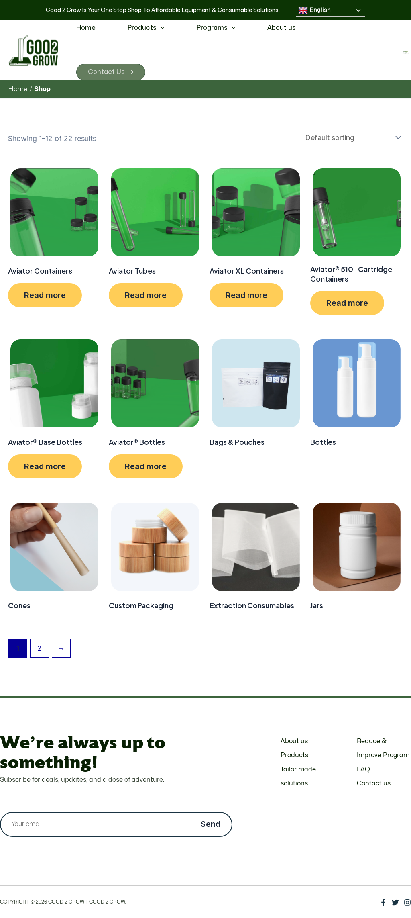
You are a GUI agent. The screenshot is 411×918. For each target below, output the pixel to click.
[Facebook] (383, 902)
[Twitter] (395, 902)
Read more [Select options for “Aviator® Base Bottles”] (45, 468)
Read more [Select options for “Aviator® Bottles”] (146, 468)
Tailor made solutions (298, 776)
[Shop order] (351, 139)
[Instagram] (407, 902)
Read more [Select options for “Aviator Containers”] (45, 297)
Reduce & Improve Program (383, 748)
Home (86, 28)
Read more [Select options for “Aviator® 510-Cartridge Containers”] (347, 304)
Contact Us (113, 73)
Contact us (374, 783)
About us (281, 28)
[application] (161, 28)
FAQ (363, 769)
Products (146, 28)
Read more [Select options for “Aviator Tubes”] (146, 297)
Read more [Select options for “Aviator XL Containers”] (246, 297)
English (314, 10)
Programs (216, 28)
